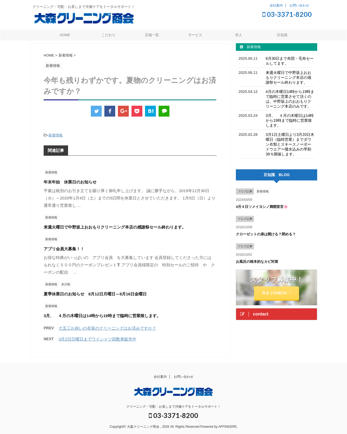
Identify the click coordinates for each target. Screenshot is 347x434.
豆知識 (282, 35)
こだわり (108, 35)
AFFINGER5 (227, 427)
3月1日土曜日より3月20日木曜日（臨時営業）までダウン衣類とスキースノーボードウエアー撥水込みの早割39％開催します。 (290, 144)
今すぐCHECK (276, 293)
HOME (65, 35)
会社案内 (276, 5)
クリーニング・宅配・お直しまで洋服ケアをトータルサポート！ (173, 406)
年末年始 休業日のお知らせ (70, 182)
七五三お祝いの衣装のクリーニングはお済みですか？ (107, 328)
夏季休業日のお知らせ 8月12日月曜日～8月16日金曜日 (95, 294)
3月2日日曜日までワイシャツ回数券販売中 (97, 339)
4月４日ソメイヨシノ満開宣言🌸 (262, 207)
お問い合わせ (299, 5)
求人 (238, 35)
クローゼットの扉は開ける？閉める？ (266, 234)
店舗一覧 (152, 35)
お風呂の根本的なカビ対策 (257, 262)
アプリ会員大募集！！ (64, 248)
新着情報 (56, 135)
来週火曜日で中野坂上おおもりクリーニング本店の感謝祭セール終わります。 (115, 227)
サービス (195, 35)
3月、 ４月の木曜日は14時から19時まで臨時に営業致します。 (102, 315)
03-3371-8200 (287, 14)
